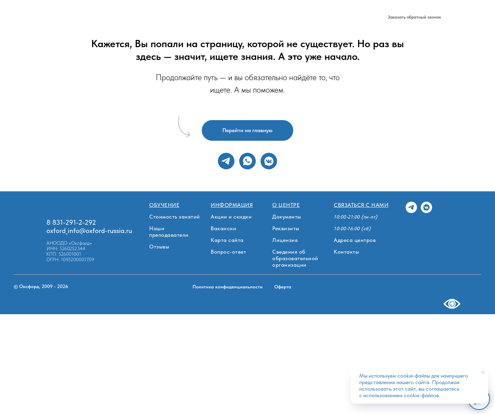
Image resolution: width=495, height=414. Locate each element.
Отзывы (159, 246)
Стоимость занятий (174, 216)
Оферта (282, 286)
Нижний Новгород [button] (214, 17)
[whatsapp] (247, 161)
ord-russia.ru (113, 230)
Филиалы (102, 17)
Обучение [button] (66, 17)
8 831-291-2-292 (317, 17)
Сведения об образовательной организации (295, 258)
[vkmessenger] (269, 161)
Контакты (346, 251)
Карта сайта (227, 240)
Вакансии (223, 228)
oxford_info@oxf (70, 230)
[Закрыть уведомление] (483, 372)
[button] (414, 17)
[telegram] (351, 17)
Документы (286, 216)
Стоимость (135, 17)
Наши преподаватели (169, 231)
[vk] (367, 17)
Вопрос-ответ (228, 251)
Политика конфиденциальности (227, 286)
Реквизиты (285, 228)
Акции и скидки (231, 216)
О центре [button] (168, 17)
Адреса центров (355, 240)
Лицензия (285, 240)
